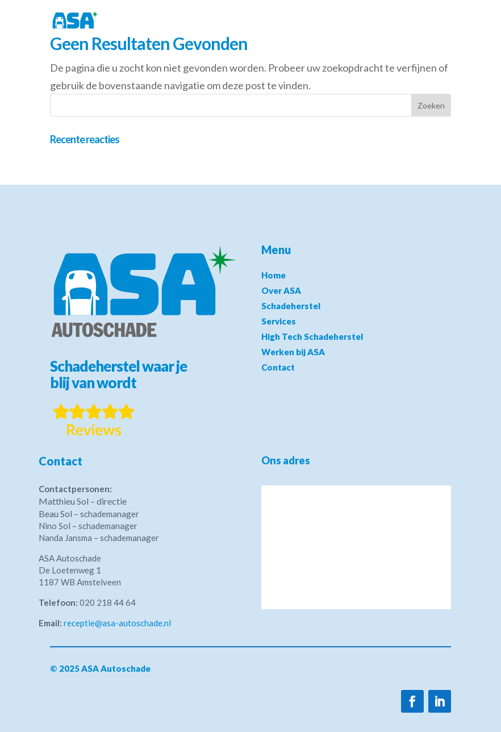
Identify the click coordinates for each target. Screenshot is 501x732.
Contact (278, 367)
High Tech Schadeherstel (312, 336)
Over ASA (281, 290)
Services (278, 321)
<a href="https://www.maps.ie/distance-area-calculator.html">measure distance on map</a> (356, 548)
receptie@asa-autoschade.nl (117, 623)
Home (273, 275)
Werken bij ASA (293, 352)
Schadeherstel (290, 306)
